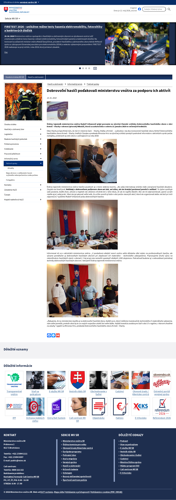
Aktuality (11, 166)
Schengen (68, 473)
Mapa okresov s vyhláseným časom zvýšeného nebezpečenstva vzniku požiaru (22, 171)
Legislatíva (8, 134)
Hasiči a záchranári (38, 77)
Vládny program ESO (131, 466)
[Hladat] (169, 9)
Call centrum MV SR (130, 469)
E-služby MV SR (128, 448)
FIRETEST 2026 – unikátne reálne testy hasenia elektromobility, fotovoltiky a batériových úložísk (48, 28)
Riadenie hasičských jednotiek (16, 138)
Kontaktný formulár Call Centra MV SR (22, 477)
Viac (6, 51)
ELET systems (49, 492)
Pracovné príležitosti (12, 152)
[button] (13, 18)
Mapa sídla (62, 492)
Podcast (125, 441)
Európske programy (73, 452)
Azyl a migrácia (70, 459)
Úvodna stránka (10, 124)
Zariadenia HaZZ (11, 186)
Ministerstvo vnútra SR (74, 441)
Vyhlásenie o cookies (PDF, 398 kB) (113, 492)
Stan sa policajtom (130, 444)
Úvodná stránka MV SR (16, 77)
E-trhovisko (126, 473)
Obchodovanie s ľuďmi (132, 455)
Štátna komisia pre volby (75, 444)
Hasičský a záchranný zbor (15, 129)
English (133, 8)
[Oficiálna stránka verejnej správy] (30, 2)
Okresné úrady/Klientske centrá (78, 448)
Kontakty (7, 182)
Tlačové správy (12, 161)
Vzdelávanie (9, 148)
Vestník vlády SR (129, 452)
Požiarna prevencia (12, 143)
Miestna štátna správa (131, 462)
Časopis (7, 191)
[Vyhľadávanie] (154, 9)
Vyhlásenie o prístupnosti (82, 492)
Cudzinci (125, 459)
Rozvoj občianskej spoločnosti (78, 476)
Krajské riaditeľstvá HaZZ (14, 196)
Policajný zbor (70, 455)
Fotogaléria (10, 177)
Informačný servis (11, 157)
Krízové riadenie (71, 469)
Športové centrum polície (75, 480)
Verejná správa (70, 462)
